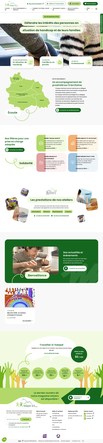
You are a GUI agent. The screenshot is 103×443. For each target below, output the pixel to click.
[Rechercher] (96, 9)
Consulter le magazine (75, 398)
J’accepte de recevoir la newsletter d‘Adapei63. (17, 424)
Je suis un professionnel (60, 215)
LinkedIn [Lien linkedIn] (87, 419)
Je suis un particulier (41, 215)
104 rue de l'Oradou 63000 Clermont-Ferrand (42, 415)
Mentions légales (57, 420)
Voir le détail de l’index (51, 353)
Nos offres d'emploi (34, 4)
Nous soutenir (90, 4)
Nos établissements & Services (19, 9)
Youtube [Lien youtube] (87, 416)
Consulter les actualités (74, 268)
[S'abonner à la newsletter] (25, 419)
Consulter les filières (14, 149)
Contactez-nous (57, 422)
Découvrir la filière (50, 148)
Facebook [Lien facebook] (88, 414)
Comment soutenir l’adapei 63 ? (40, 9)
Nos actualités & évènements (73, 9)
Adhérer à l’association (55, 4)
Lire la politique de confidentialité (18, 427)
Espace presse (72, 413)
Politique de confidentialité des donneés (57, 416)
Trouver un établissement (101, 23)
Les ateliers (74, 4)
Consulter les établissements (67, 110)
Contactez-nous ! (101, 42)
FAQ (53, 425)
